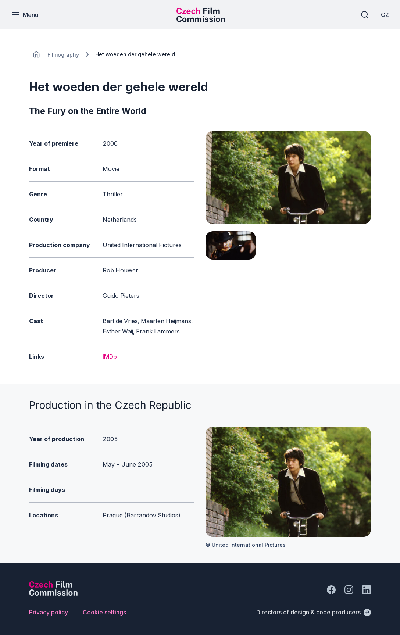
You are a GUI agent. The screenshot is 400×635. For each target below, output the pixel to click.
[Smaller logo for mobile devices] (200, 20)
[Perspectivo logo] (53, 593)
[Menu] (25, 15)
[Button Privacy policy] (48, 612)
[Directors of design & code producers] (313, 612)
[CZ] (385, 15)
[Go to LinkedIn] (366, 590)
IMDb (110, 356)
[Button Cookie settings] (104, 612)
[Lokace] (63, 54)
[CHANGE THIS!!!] (36, 54)
